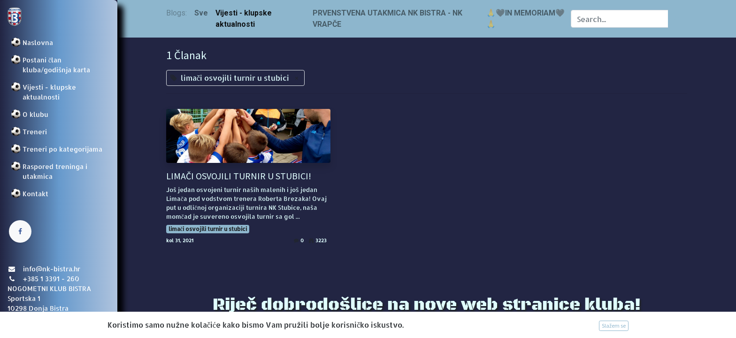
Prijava (21, 321)
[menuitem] (59, 42)
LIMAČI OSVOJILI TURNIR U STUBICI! (238, 176)
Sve (201, 12)
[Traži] (677, 19)
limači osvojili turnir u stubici (208, 228)
